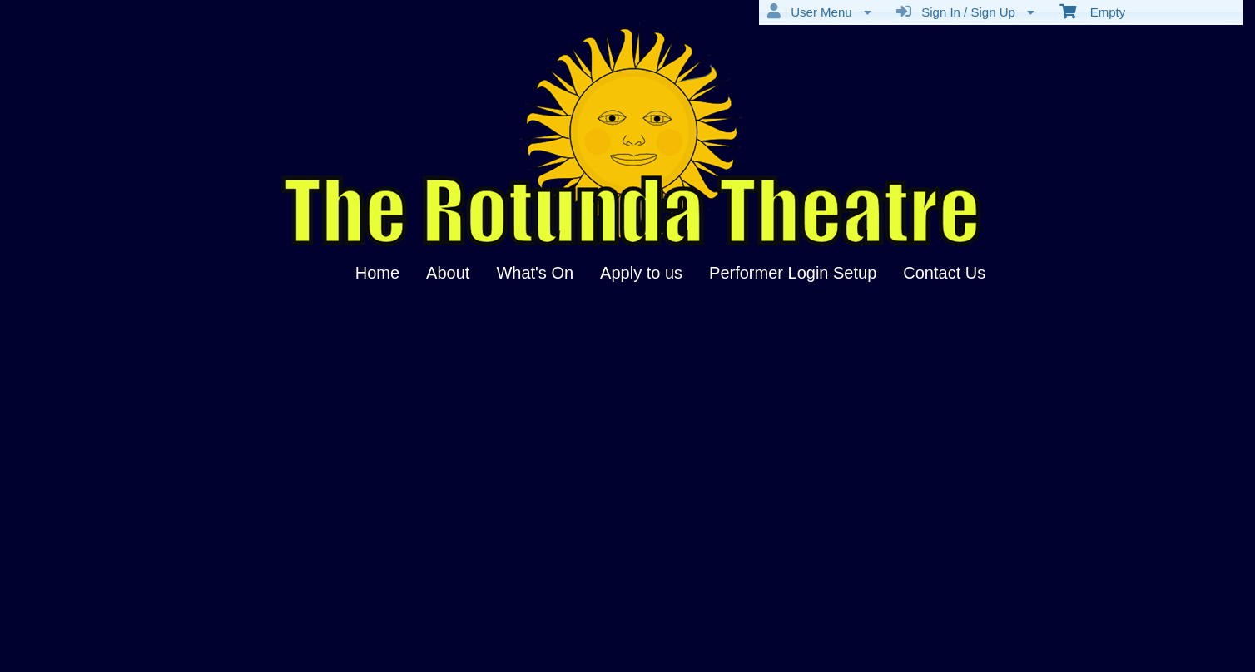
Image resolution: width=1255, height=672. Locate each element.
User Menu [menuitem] (819, 11)
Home (377, 273)
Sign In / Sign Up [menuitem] (965, 11)
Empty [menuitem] (1092, 10)
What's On (534, 273)
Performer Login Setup (792, 273)
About (447, 273)
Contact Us (944, 273)
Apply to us (641, 273)
